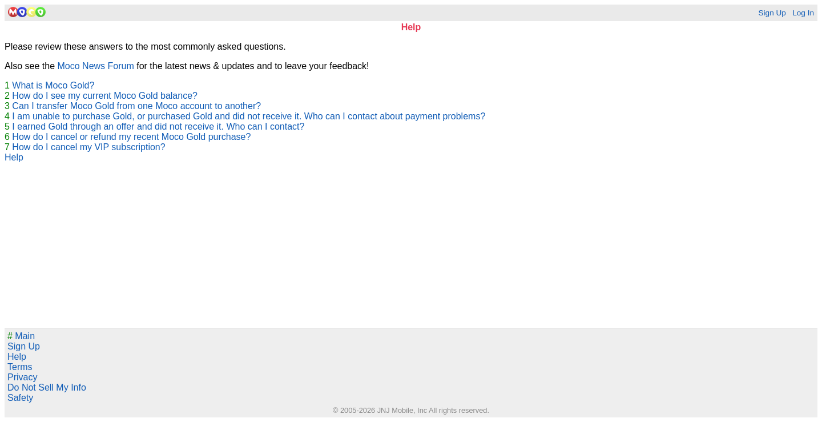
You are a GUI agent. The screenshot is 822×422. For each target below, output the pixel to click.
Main (21, 336)
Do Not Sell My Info (46, 387)
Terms (20, 367)
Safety (20, 398)
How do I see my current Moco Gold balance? (105, 96)
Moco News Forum (96, 66)
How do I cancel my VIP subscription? (88, 147)
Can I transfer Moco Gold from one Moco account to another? (136, 106)
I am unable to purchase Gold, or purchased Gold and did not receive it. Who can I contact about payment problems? (248, 116)
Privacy (22, 377)
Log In (803, 13)
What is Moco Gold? (53, 85)
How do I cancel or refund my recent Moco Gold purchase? (131, 137)
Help (14, 157)
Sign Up (771, 13)
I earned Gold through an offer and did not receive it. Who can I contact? (158, 126)
